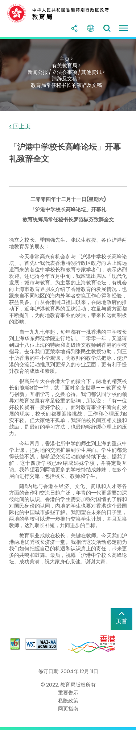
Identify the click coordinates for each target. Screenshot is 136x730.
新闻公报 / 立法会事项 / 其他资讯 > (66, 72)
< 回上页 (19, 126)
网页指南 (68, 708)
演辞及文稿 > (66, 78)
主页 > (66, 59)
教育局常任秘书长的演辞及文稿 (66, 85)
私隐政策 (68, 700)
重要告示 (68, 692)
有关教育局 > (66, 65)
